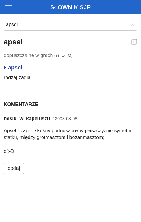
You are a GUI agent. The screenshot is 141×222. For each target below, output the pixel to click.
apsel (13, 67)
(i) (56, 55)
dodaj (14, 168)
